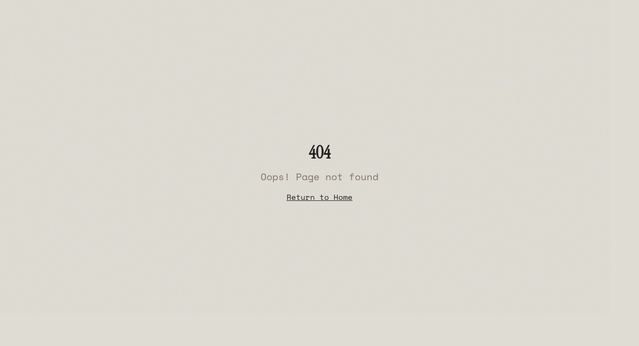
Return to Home (319, 197)
